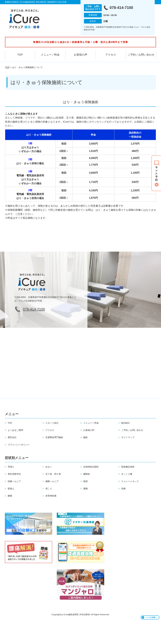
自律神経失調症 (91, 467)
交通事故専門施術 (54, 437)
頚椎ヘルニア (14, 481)
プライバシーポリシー (19, 444)
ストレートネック (130, 481)
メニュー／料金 (50, 54)
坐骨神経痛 (50, 495)
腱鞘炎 (86, 474)
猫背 (85, 481)
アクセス (110, 54)
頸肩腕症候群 (127, 467)
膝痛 (10, 495)
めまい (48, 467)
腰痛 (85, 488)
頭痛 (123, 488)
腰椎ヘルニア (52, 481)
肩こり (48, 488)
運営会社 (12, 437)
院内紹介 (125, 423)
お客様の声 (80, 54)
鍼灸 (85, 437)
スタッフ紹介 (52, 423)
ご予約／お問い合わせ (141, 54)
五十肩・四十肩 (53, 474)
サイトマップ (127, 437)
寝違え (11, 488)
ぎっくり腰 (126, 474)
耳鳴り (11, 467)
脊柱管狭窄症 (14, 474)
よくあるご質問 (15, 430)
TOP (20, 54)
